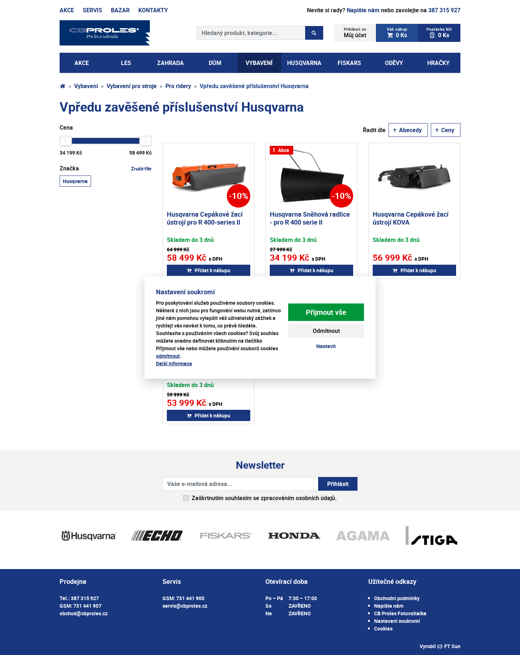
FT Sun (448, 646)
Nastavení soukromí (397, 620)
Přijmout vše (326, 312)
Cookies (383, 628)
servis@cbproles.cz (184, 605)
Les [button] (126, 63)
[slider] (66, 141)
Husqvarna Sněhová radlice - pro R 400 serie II (310, 218)
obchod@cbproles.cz (84, 613)
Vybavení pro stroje (132, 86)
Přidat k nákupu (208, 270)
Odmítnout (326, 331)
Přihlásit (337, 484)
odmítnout (168, 355)
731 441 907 (87, 605)
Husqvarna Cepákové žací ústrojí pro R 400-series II (205, 218)
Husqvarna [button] (304, 63)
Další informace (174, 363)
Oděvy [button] (394, 63)
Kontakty (153, 10)
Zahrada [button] (170, 63)
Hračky (438, 63)
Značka (106, 168)
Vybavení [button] (259, 63)
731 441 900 (190, 598)
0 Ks (397, 32)
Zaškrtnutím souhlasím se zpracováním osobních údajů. (264, 498)
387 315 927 (444, 10)
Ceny (444, 130)
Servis (92, 10)
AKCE (81, 63)
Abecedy (407, 130)
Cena (66, 127)
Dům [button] (215, 63)
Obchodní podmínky (397, 598)
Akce (67, 10)
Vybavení (86, 86)
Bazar (120, 10)
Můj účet (355, 32)
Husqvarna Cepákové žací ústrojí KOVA (410, 218)
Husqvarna (75, 181)
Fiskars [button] (349, 63)
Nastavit (326, 346)
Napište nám (363, 10)
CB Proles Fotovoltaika (400, 613)
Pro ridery (178, 86)
